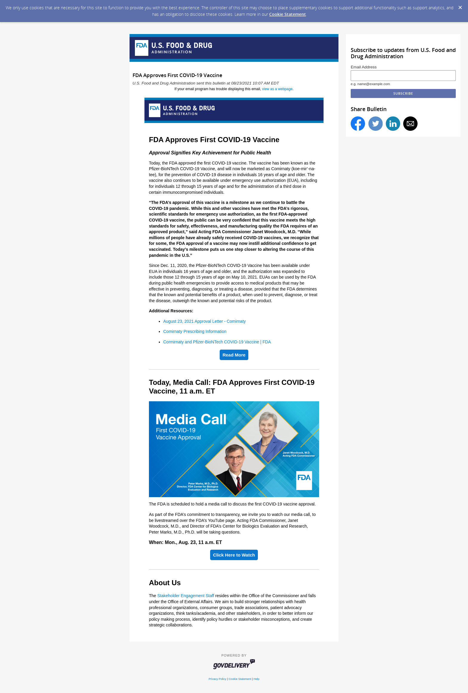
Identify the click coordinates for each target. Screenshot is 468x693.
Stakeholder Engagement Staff (185, 595)
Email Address (364, 67)
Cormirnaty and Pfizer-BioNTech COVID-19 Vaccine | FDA (217, 341)
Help (256, 678)
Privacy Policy (217, 678)
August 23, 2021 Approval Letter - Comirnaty (204, 321)
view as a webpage (277, 89)
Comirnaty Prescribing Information (195, 331)
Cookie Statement (287, 14)
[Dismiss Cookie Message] (460, 8)
